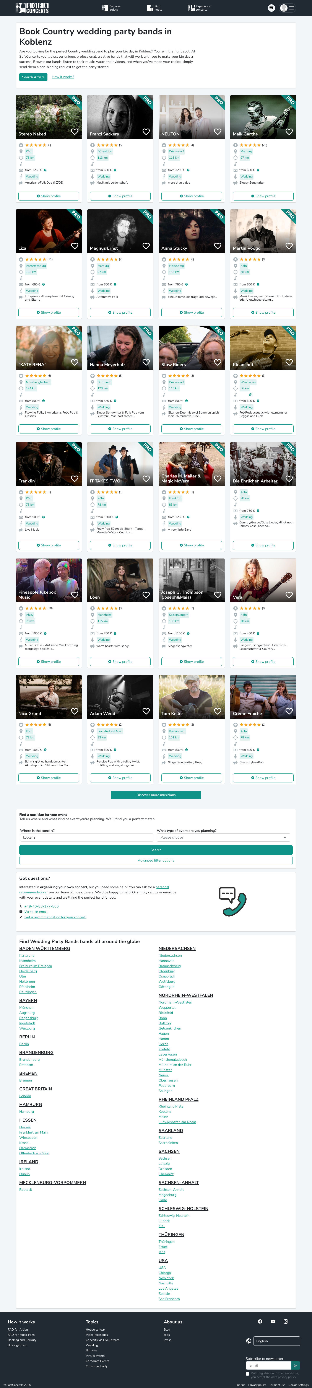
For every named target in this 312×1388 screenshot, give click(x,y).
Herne (163, 1044)
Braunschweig (170, 966)
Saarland (165, 1137)
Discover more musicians (156, 795)
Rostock (25, 1189)
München (26, 1007)
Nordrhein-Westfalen (175, 1002)
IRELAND (28, 1162)
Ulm (22, 976)
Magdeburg (167, 1195)
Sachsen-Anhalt (171, 1189)
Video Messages (97, 1335)
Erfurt (163, 1247)
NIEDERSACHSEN (177, 948)
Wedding (92, 1345)
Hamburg (26, 1111)
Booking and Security (22, 1340)
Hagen (164, 1033)
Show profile (51, 196)
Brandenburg (29, 1059)
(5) (250, 395)
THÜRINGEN (171, 1235)
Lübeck (164, 1221)
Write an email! (36, 911)
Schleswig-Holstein (174, 1215)
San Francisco (169, 1299)
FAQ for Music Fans (21, 1335)
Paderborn (167, 1085)
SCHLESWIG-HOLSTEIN (183, 1209)
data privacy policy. (283, 1377)
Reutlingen (28, 992)
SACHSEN (169, 1151)
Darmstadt (27, 1148)
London (25, 1096)
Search (156, 850)
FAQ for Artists (18, 1330)
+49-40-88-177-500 (41, 906)
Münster (165, 1070)
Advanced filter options (156, 860)
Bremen (25, 1080)
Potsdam (26, 1064)
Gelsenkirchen (170, 1028)
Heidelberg (28, 971)
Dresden (165, 1168)
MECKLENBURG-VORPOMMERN (52, 1183)
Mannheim (27, 960)
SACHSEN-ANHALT (179, 1183)
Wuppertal (167, 1007)
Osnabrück (167, 976)
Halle (163, 1200)
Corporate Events (97, 1361)
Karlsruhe (26, 955)
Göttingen (166, 986)
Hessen (25, 1127)
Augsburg (27, 1012)
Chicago (165, 1273)
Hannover (166, 960)
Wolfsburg (167, 981)
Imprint (240, 1385)
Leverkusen (168, 1054)
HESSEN (28, 1120)
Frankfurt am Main (33, 1132)
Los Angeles (168, 1288)
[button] (287, 8)
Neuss (164, 1075)
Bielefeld (166, 1012)
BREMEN (28, 1073)
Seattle (164, 1293)
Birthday (91, 1350)
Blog (167, 1330)
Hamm (164, 1038)
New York (166, 1278)
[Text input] (268, 1365)
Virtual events (95, 1356)
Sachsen (165, 1158)
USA (163, 1261)
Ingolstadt (27, 1023)
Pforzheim (27, 986)
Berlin (24, 1044)
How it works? (63, 77)
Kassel (24, 1142)
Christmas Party (96, 1366)
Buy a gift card (17, 1345)
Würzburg (27, 1028)
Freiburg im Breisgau (35, 966)
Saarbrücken (168, 1142)
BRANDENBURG (36, 1053)
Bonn (163, 1018)
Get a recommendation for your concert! (55, 917)
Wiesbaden (28, 1137)
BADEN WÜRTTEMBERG (44, 948)
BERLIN (27, 1037)
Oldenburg (167, 971)
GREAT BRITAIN (35, 1089)
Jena (162, 1252)
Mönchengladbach (173, 1059)
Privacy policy (257, 1385)
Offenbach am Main (34, 1153)
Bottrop (165, 1023)
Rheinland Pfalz (171, 1106)
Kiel (162, 1226)
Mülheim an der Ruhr (175, 1064)
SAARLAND (171, 1131)
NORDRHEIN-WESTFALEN (186, 995)
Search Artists (33, 77)
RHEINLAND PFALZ (178, 1099)
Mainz (163, 1116)
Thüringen (167, 1241)
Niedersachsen (170, 955)
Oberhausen (168, 1080)
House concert (95, 1330)
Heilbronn (27, 981)
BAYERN (28, 1001)
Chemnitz (166, 1174)
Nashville (166, 1283)
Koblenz (165, 1111)
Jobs (167, 1335)
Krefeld (164, 1049)
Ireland (24, 1168)
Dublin (24, 1174)
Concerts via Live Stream (102, 1340)
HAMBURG (30, 1105)
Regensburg (28, 1018)
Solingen (165, 1090)
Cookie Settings (299, 1385)
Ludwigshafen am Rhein (177, 1122)
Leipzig (164, 1163)
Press (167, 1340)
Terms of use (277, 1385)
